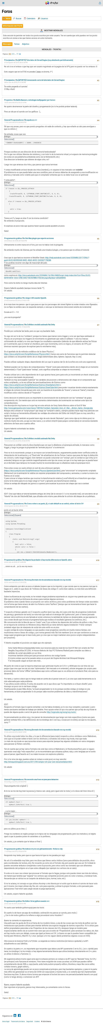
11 (17, 54)
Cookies (37, 1021)
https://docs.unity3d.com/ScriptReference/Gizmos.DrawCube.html (31, 387)
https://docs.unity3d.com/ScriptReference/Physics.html (27, 354)
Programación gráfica (13, 238)
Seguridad (29, 1021)
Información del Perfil (12, 26)
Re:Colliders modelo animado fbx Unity (40, 325)
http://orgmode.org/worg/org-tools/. (61, 712)
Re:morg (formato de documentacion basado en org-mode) (48, 580)
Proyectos (8, 100)
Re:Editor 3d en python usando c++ (36, 901)
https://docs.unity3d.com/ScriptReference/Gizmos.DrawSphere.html (32, 385)
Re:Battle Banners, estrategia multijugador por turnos (34, 100)
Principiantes (9, 60)
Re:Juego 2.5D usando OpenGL (35, 298)
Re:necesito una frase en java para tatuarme (41, 779)
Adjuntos (25, 44)
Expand (18, 515)
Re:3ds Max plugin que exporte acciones (38, 238)
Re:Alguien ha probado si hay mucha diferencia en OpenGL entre (47, 560)
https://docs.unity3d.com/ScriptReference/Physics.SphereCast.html (32, 471)
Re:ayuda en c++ (31, 120)
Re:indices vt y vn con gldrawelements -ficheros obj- (43, 849)
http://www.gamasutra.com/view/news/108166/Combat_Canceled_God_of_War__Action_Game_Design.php (48, 408)
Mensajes (7, 44)
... (15, 54)
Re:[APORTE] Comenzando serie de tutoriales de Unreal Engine (40, 80)
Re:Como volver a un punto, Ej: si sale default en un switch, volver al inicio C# (54, 504)
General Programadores (13, 120)
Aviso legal (5, 1021)
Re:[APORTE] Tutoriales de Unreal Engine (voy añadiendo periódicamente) (44, 60)
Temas (17, 44)
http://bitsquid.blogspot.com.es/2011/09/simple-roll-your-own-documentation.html (38, 762)
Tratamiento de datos (18, 1021)
